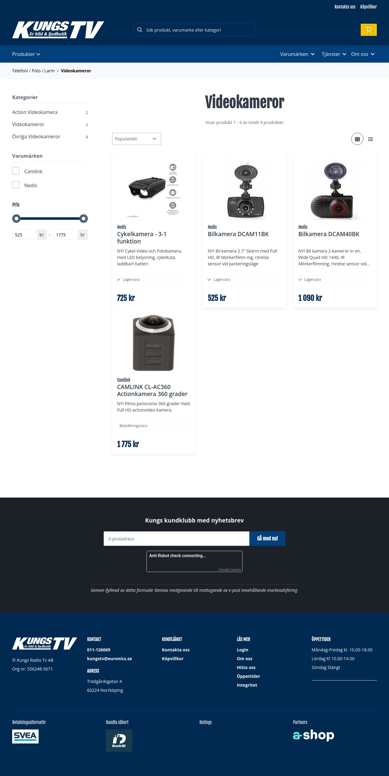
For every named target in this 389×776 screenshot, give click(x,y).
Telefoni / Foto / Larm (33, 71)
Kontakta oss (345, 6)
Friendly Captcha (230, 570)
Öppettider (248, 676)
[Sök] (194, 30)
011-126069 (98, 650)
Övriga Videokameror (50, 136)
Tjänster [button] (334, 54)
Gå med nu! (269, 539)
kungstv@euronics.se (109, 659)
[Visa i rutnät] (357, 139)
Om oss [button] (362, 54)
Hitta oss (246, 668)
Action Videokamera (50, 112)
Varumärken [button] (297, 54)
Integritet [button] (247, 685)
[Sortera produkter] (136, 139)
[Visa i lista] (371, 139)
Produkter (26, 54)
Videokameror (76, 71)
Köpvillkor (368, 6)
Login (242, 650)
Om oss (244, 659)
